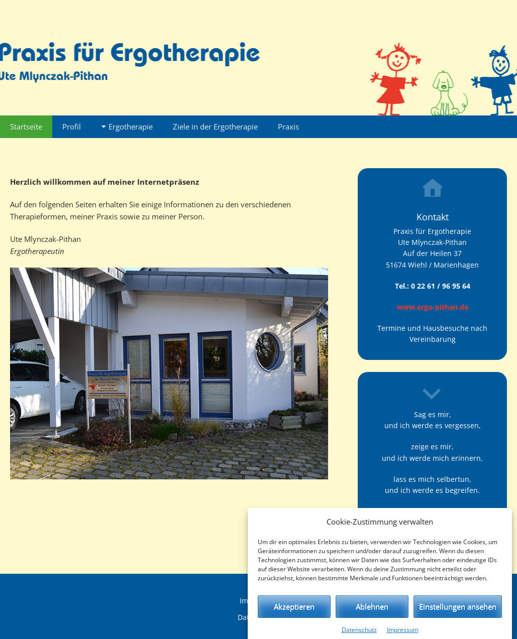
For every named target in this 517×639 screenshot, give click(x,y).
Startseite (26, 126)
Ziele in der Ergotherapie (215, 126)
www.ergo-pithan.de (432, 307)
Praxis (288, 126)
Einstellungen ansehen (457, 612)
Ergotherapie (131, 126)
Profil (71, 126)
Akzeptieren (294, 612)
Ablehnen (372, 612)
